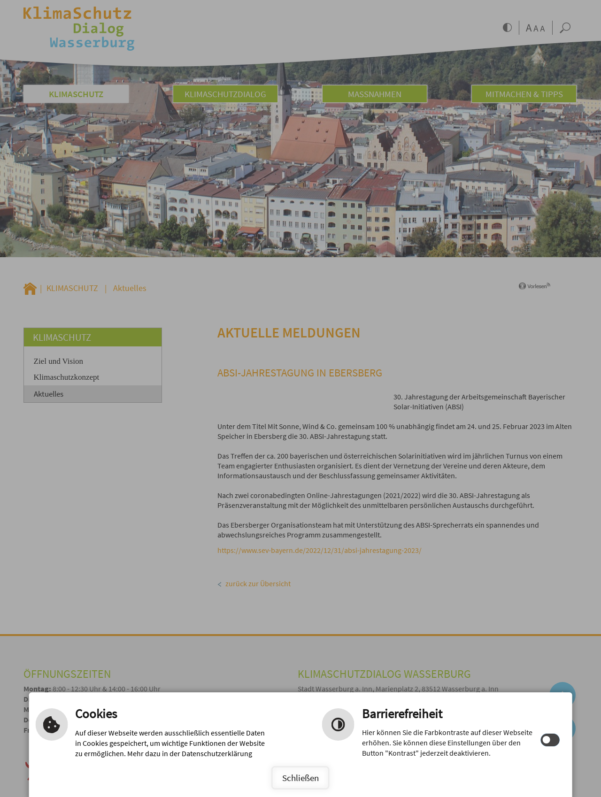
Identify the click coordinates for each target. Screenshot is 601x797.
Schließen (300, 777)
